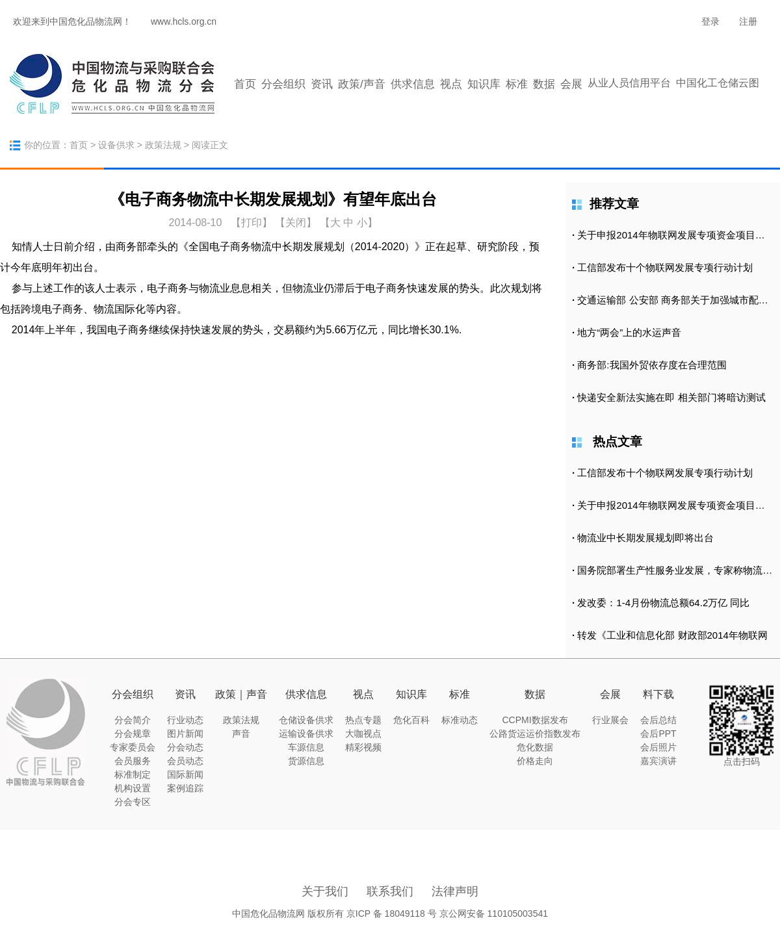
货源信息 (306, 761)
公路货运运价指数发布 (534, 733)
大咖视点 (363, 733)
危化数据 (535, 747)
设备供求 (116, 145)
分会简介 (132, 720)
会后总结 (658, 720)
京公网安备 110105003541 (493, 913)
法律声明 (455, 891)
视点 (451, 84)
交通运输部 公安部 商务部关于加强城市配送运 (677, 299)
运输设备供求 (306, 733)
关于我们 (325, 891)
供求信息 (413, 84)
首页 (245, 84)
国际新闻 (185, 774)
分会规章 (132, 733)
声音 (241, 733)
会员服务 (132, 761)
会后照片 (658, 747)
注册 (748, 21)
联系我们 (390, 891)
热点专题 (363, 720)
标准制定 (132, 774)
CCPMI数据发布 (534, 720)
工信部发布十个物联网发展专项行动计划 (665, 267)
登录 (710, 21)
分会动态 (185, 747)
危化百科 (411, 720)
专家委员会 (132, 747)
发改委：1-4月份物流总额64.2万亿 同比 (663, 602)
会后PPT (658, 733)
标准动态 (459, 720)
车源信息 (306, 747)
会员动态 (185, 761)
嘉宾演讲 (658, 761)
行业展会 (610, 720)
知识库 (483, 84)
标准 (517, 84)
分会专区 (132, 802)
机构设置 (132, 788)
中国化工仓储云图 (717, 82)
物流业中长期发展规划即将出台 (645, 537)
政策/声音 (361, 84)
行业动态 (185, 720)
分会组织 (283, 84)
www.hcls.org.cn (183, 21)
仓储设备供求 (306, 720)
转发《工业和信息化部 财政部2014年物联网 (672, 635)
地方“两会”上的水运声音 (629, 332)
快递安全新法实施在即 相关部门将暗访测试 (671, 397)
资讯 (322, 84)
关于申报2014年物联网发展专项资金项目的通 (675, 234)
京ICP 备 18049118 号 (391, 913)
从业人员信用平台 (629, 82)
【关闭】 (296, 222)
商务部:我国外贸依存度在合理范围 (651, 364)
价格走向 (535, 761)
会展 (571, 84)
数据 (544, 84)
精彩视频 (363, 747)
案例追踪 (185, 788)
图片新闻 (185, 733)
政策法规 (163, 145)
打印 (251, 222)
